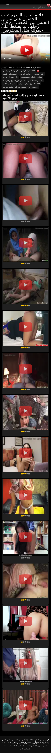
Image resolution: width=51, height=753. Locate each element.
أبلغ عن (4, 67)
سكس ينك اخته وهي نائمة (31, 77)
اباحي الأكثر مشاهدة (36, 740)
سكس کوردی (25, 74)
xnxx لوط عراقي (28, 71)
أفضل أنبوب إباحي (41, 7)
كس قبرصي (38, 74)
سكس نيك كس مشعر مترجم (14, 87)
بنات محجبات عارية (10, 77)
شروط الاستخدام (14, 746)
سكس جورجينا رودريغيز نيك (14, 80)
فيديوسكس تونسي (10, 71)
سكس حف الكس (35, 80)
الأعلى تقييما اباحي (19, 740)
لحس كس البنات (9, 84)
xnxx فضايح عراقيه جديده (29, 84)
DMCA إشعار (43, 743)
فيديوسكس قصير (10, 74)
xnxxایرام (33, 87)
